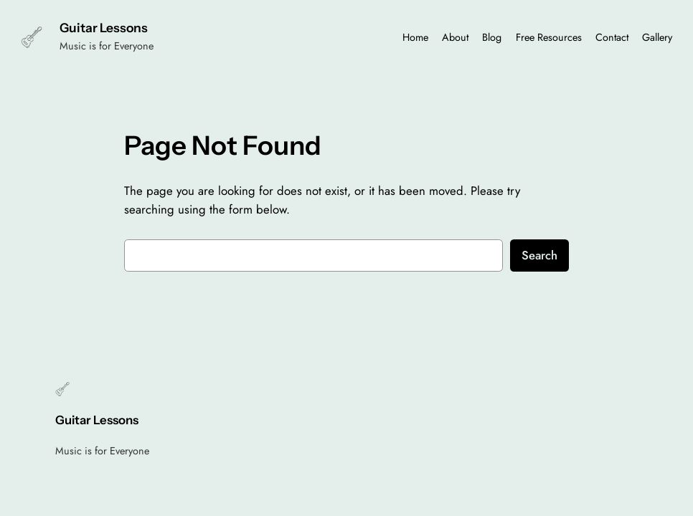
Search (539, 255)
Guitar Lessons (104, 27)
